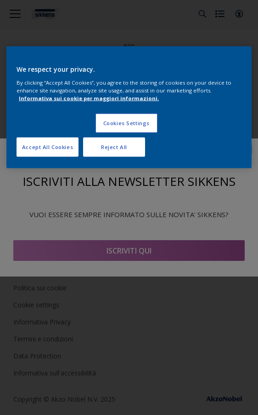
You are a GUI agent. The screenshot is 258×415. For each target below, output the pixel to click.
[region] (129, 107)
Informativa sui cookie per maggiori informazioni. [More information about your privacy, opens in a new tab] (89, 98)
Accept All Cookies (47, 147)
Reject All (114, 147)
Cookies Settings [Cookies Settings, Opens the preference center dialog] (126, 123)
